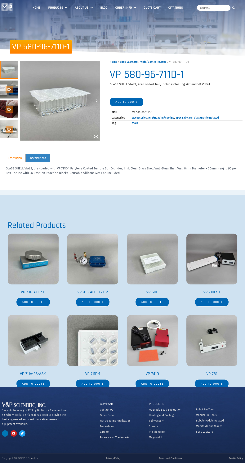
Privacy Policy (113, 458)
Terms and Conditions (170, 458)
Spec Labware (129, 61)
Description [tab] (15, 158)
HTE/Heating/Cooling (161, 117)
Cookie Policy (236, 458)
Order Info (125, 7)
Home (37, 7)
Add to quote (126, 102)
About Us (84, 7)
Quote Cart (152, 7)
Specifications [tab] (37, 158)
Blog (104, 7)
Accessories (139, 117)
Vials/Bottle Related (153, 61)
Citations (175, 7)
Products (57, 7)
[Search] (234, 7)
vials (135, 123)
